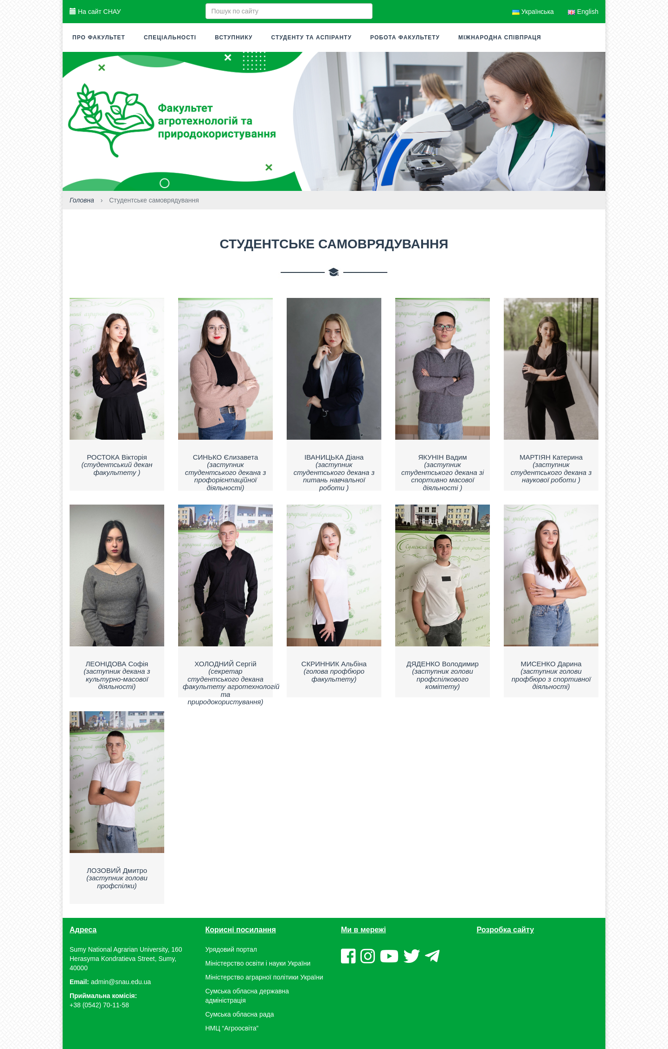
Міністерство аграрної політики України (264, 977)
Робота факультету (405, 37)
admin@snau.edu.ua (121, 982)
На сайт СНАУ (95, 11)
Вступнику (233, 37)
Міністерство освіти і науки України (258, 963)
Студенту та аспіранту (311, 37)
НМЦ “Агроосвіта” (232, 1028)
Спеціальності (170, 37)
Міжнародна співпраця (499, 37)
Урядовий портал (231, 949)
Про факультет (98, 37)
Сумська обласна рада (240, 1014)
